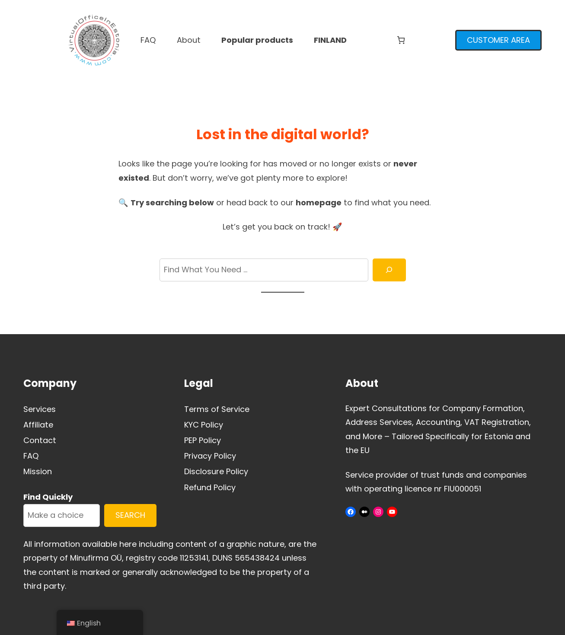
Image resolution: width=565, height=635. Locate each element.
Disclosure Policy (216, 471)
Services (39, 409)
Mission (37, 471)
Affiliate (38, 424)
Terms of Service (216, 409)
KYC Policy (203, 424)
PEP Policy (202, 440)
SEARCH (130, 515)
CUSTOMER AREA (498, 40)
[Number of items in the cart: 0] (401, 40)
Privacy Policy (210, 455)
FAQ (31, 455)
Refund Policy (210, 487)
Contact (39, 440)
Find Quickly (48, 496)
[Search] (389, 269)
